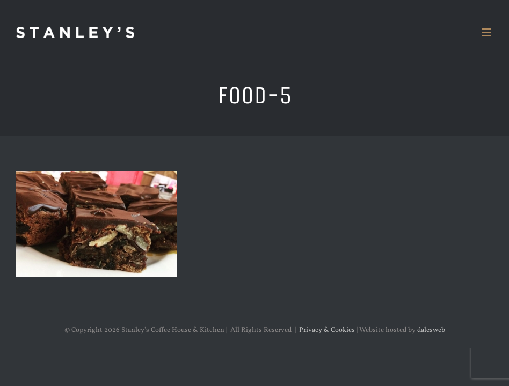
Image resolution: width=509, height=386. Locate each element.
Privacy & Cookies (327, 330)
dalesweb (431, 330)
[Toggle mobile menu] (487, 32)
